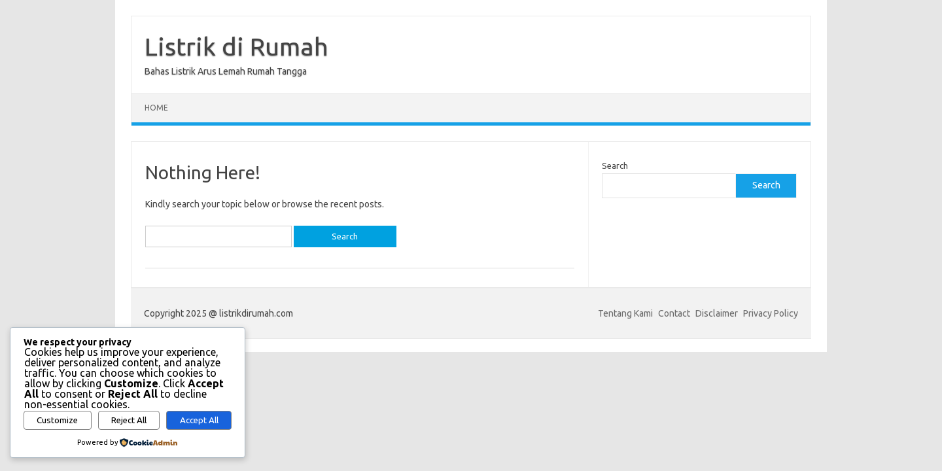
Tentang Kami (625, 313)
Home (156, 107)
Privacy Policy (770, 313)
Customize (57, 420)
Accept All (199, 420)
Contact (674, 313)
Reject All (129, 420)
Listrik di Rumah (236, 46)
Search (615, 165)
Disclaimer (716, 313)
